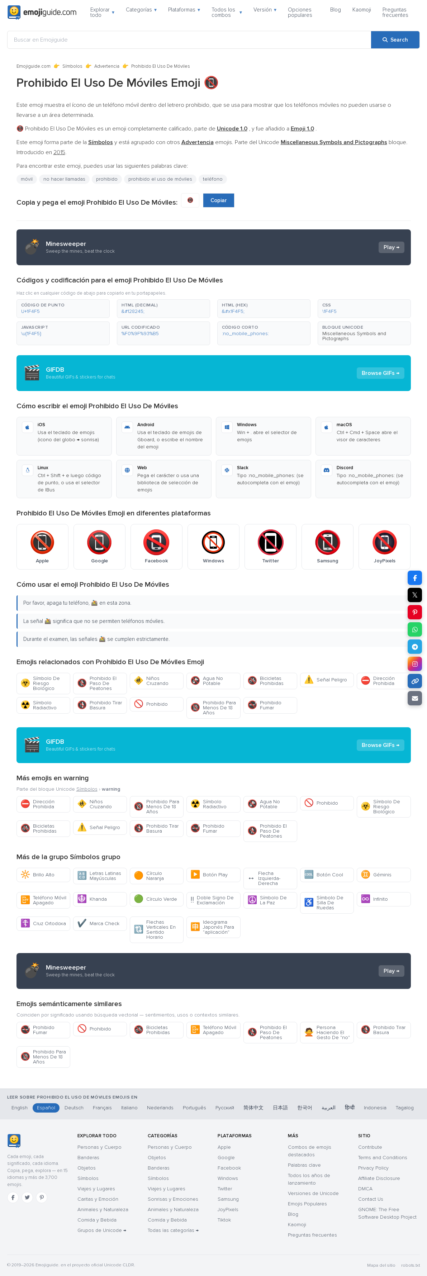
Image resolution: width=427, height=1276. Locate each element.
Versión (264, 9)
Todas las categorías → (173, 1230)
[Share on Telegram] (415, 646)
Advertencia (106, 66)
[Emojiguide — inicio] (13, 1141)
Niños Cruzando (151, 680)
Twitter (225, 1189)
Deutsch (74, 1108)
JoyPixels (228, 1209)
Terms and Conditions (382, 1157)
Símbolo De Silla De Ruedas (323, 903)
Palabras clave (304, 1165)
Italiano (129, 1108)
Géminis (376, 875)
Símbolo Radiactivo (38, 705)
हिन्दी (350, 1108)
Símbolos (72, 66)
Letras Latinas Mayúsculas (99, 875)
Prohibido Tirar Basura (99, 705)
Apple (224, 1147)
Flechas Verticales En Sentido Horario (155, 929)
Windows (228, 1178)
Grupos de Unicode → (101, 1230)
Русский (224, 1108)
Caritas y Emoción (97, 1199)
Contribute (370, 1147)
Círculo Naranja (149, 875)
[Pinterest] (41, 1197)
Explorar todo (102, 12)
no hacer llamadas (64, 179)
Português (194, 1108)
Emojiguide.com (33, 66)
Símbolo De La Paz (267, 900)
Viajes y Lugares (96, 1189)
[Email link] (415, 698)
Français (102, 1108)
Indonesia (375, 1108)
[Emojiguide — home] (42, 12)
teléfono (213, 179)
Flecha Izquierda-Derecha (263, 878)
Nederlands (160, 1108)
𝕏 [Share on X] (415, 595)
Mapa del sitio (381, 1265)
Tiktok (224, 1220)
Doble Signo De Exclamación (212, 900)
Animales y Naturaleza (102, 1209)
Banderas (88, 1157)
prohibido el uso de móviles (160, 179)
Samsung (228, 1199)
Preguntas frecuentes (395, 12)
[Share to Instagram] (415, 664)
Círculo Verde (155, 899)
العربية (329, 1108)
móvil (27, 179)
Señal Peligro (325, 680)
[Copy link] (415, 681)
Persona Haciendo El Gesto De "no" (327, 1032)
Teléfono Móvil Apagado (43, 900)
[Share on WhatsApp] (415, 629)
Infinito (374, 899)
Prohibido (151, 704)
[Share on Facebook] (415, 578)
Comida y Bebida (97, 1220)
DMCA (365, 1189)
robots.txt (410, 1265)
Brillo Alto (37, 875)
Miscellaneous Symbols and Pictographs (354, 336)
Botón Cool (323, 875)
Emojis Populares (307, 1204)
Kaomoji (361, 9)
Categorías (141, 9)
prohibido (107, 179)
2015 (59, 152)
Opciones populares (300, 12)
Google (226, 1157)
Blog (335, 9)
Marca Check (98, 923)
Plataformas (184, 9)
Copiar (218, 200)
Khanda (92, 899)
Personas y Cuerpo (99, 1147)
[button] (63, 308)
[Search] (395, 39)
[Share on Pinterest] (415, 612)
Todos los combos (227, 12)
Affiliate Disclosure (379, 1178)
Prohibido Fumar (264, 705)
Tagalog (405, 1108)
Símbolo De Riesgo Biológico (40, 683)
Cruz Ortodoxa (43, 923)
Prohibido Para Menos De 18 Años (213, 708)
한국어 (304, 1108)
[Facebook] (13, 1197)
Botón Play (209, 875)
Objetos (86, 1168)
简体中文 (253, 1108)
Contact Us (370, 1199)
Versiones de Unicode (313, 1193)
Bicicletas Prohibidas (265, 680)
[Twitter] (27, 1197)
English (19, 1108)
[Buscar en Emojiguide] (189, 39)
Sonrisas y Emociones (173, 1199)
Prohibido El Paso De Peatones (97, 683)
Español (46, 1108)
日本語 (280, 1108)
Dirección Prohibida (378, 680)
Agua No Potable (206, 680)
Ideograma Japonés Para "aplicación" (212, 927)
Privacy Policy (373, 1168)
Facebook (229, 1168)
